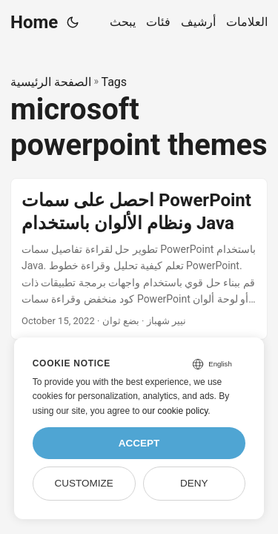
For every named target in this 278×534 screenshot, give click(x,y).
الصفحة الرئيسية (50, 82)
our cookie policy (175, 411)
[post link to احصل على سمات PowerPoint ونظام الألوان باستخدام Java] (139, 259)
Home (34, 22)
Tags (114, 82)
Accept (139, 443)
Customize (83, 483)
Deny (194, 483)
